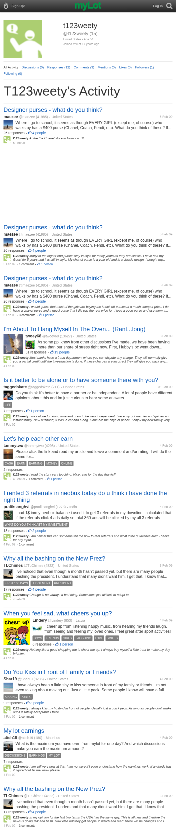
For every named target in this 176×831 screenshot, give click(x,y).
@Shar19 (25, 679)
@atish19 (25, 738)
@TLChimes (33, 566)
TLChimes (13, 565)
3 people (37, 703)
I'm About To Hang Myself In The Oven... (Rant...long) (75, 329)
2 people (39, 531)
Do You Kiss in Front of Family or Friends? (60, 672)
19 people (62, 352)
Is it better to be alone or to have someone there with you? (81, 380)
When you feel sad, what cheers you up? (58, 613)
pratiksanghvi (17, 507)
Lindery (39, 620)
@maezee (27, 117)
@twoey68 (50, 336)
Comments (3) (84, 67)
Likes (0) (125, 67)
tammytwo (13, 445)
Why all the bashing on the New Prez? (54, 558)
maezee (11, 117)
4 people (39, 133)
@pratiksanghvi (42, 507)
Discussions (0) (33, 67)
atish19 (10, 737)
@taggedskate (39, 387)
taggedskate (15, 387)
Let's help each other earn (38, 438)
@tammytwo (34, 446)
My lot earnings (24, 730)
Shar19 (10, 679)
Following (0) (13, 73)
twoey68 (33, 336)
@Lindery (55, 620)
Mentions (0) (107, 67)
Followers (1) (144, 67)
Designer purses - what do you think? (53, 109)
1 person (47, 264)
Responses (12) (58, 67)
